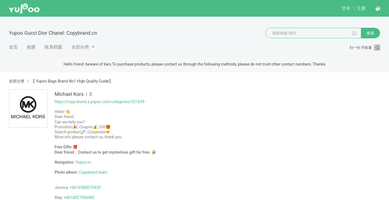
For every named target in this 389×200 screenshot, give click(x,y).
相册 (31, 47)
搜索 (370, 33)
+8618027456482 (79, 197)
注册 (361, 8)
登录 (345, 8)
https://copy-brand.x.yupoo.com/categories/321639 (100, 101)
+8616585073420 (85, 187)
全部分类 (80, 47)
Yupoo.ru (83, 162)
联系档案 (53, 47)
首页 (13, 47)
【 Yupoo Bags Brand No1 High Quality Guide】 (72, 81)
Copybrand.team (93, 172)
